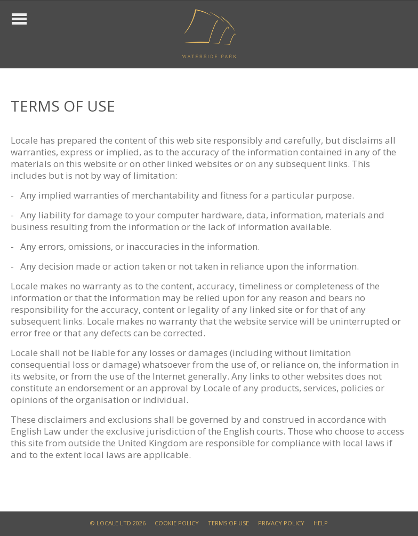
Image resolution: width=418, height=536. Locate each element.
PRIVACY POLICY (281, 523)
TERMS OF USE (228, 523)
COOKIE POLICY (177, 523)
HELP (321, 523)
